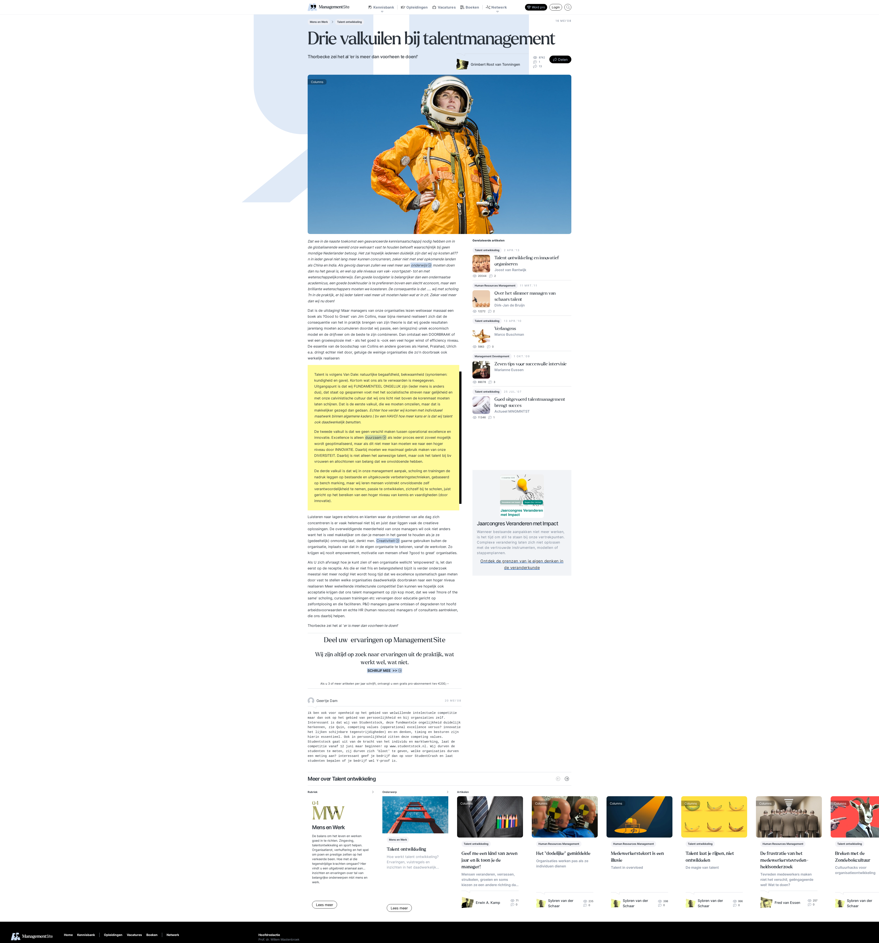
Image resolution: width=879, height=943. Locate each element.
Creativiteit (385, 541)
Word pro (536, 7)
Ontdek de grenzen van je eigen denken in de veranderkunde (531, 564)
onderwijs (419, 265)
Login (556, 7)
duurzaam (373, 437)
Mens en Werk (319, 22)
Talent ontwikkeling (349, 22)
